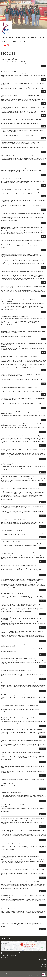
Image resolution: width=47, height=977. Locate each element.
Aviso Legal (9, 973)
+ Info (43, 66)
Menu (43, 973)
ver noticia (42, 432)
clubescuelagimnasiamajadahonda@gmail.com (13, 952)
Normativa (3, 973)
